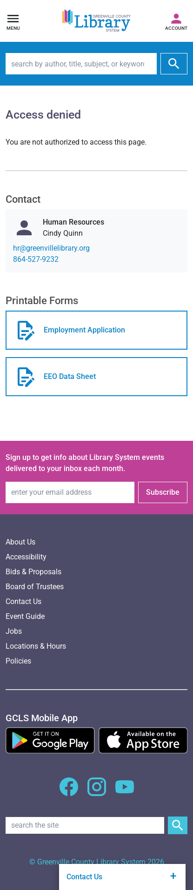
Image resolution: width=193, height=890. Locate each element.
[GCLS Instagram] (97, 792)
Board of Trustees (35, 586)
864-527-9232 (36, 259)
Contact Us (23, 601)
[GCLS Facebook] (69, 792)
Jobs (14, 631)
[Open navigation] (13, 21)
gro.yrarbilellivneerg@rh (51, 248)
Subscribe (163, 492)
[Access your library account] (176, 21)
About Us (20, 542)
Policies (18, 661)
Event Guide (25, 616)
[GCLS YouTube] (124, 792)
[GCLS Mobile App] (42, 718)
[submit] (173, 63)
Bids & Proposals (33, 571)
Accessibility (26, 556)
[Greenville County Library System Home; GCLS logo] (96, 21)
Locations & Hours (36, 646)
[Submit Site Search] (177, 825)
